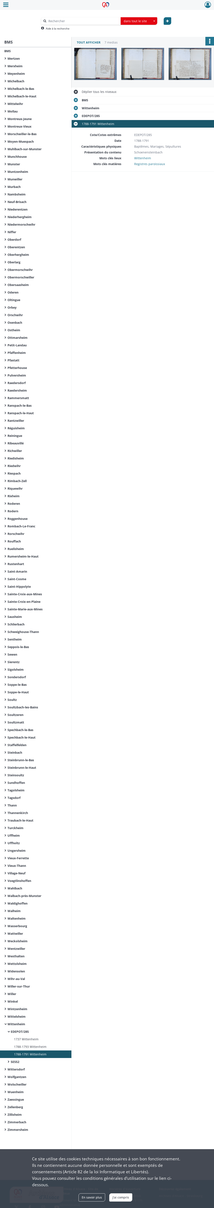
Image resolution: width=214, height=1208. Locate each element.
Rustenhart (16, 564)
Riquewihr (15, 488)
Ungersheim (17, 851)
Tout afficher (88, 42)
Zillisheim (15, 1115)
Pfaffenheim (17, 353)
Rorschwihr (16, 534)
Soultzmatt (16, 722)
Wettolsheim (17, 964)
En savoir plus (92, 1197)
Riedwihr (14, 466)
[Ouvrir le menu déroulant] (5, 5)
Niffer (12, 232)
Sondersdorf (17, 677)
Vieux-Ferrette (18, 858)
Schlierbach (16, 624)
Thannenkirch (18, 813)
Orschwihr (15, 315)
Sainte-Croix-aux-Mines (25, 594)
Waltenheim (17, 918)
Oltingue (14, 300)
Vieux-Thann (17, 866)
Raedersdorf (17, 383)
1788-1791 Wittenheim (30, 1054)
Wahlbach (15, 888)
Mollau (13, 111)
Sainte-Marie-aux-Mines (25, 609)
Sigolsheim (16, 669)
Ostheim (14, 330)
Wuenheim (16, 1092)
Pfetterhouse (17, 368)
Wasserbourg (17, 926)
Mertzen (14, 58)
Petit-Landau (17, 345)
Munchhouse (17, 157)
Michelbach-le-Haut (22, 96)
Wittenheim (16, 1024)
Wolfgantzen (17, 1077)
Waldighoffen (18, 903)
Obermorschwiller (21, 277)
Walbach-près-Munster (24, 896)
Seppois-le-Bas (18, 647)
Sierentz (14, 662)
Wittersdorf (16, 1069)
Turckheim (15, 828)
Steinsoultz (16, 775)
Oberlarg (14, 262)
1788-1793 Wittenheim (30, 1047)
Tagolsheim (16, 790)
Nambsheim (17, 194)
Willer (12, 994)
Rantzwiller (16, 421)
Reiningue (15, 436)
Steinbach (15, 752)
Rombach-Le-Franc (21, 526)
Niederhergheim (20, 217)
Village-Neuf (16, 873)
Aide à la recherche (57, 28)
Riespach (14, 473)
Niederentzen (18, 209)
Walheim (14, 911)
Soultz (12, 700)
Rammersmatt (18, 398)
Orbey (12, 307)
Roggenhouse (18, 519)
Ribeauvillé (16, 443)
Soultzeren (15, 715)
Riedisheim (16, 458)
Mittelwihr (15, 104)
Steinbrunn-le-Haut (22, 768)
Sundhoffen (16, 783)
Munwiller (15, 179)
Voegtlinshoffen (19, 881)
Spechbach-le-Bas (20, 730)
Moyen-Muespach (21, 141)
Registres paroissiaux (149, 164)
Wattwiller (15, 933)
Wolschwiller (17, 1084)
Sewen (12, 654)
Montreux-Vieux (19, 126)
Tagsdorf (14, 798)
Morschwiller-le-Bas (22, 134)
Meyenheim (16, 74)
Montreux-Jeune (20, 119)
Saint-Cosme (17, 579)
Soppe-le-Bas (17, 685)
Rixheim (14, 496)
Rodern (13, 511)
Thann (12, 805)
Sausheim (15, 617)
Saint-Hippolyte (19, 586)
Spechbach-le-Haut (21, 737)
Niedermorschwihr (21, 224)
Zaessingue (16, 1099)
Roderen (14, 504)
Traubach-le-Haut (20, 820)
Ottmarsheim (18, 338)
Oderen (13, 292)
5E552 (15, 1062)
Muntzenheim (18, 172)
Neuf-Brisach (17, 202)
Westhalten (16, 956)
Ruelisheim (16, 549)
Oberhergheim (18, 255)
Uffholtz (14, 843)
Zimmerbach (17, 1122)
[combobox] (139, 21)
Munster (14, 164)
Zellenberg (15, 1107)
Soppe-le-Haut (18, 692)
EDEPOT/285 (20, 1032)
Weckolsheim (18, 941)
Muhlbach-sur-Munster (25, 149)
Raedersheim (17, 390)
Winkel (13, 1001)
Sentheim (15, 639)
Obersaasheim (18, 285)
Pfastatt (13, 360)
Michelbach (16, 81)
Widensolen (16, 971)
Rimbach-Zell (17, 481)
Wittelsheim (17, 1016)
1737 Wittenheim (26, 1039)
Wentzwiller (16, 949)
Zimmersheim (18, 1130)
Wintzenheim (17, 1009)
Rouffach (14, 541)
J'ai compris (120, 1197)
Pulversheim (17, 375)
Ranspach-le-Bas (20, 405)
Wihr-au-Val (16, 979)
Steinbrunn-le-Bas (21, 760)
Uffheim (14, 835)
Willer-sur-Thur (19, 986)
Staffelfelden (17, 745)
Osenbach (15, 322)
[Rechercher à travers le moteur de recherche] (83, 21)
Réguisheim (16, 428)
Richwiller (15, 451)
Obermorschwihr (20, 270)
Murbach (14, 187)
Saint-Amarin (17, 571)
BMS (7, 51)
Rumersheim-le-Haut (23, 556)
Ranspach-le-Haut (21, 413)
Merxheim (15, 66)
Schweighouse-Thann (23, 632)
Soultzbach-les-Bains (23, 707)
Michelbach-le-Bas (21, 89)
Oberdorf (14, 240)
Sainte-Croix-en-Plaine (24, 602)
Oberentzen (16, 247)
